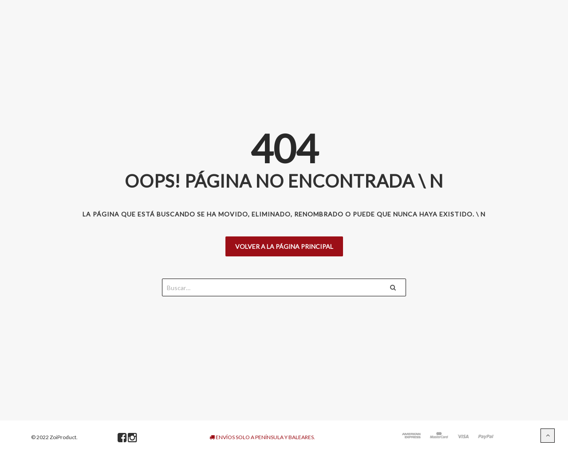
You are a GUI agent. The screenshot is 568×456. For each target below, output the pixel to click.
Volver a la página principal (284, 246)
